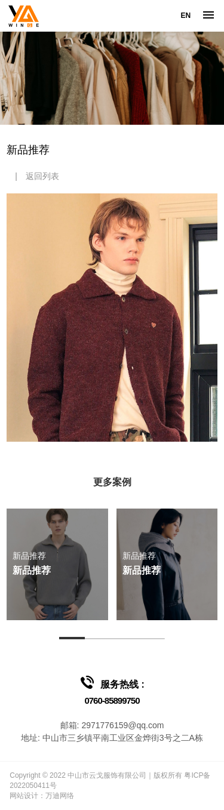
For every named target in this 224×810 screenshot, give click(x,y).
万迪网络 (59, 795)
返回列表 (42, 176)
